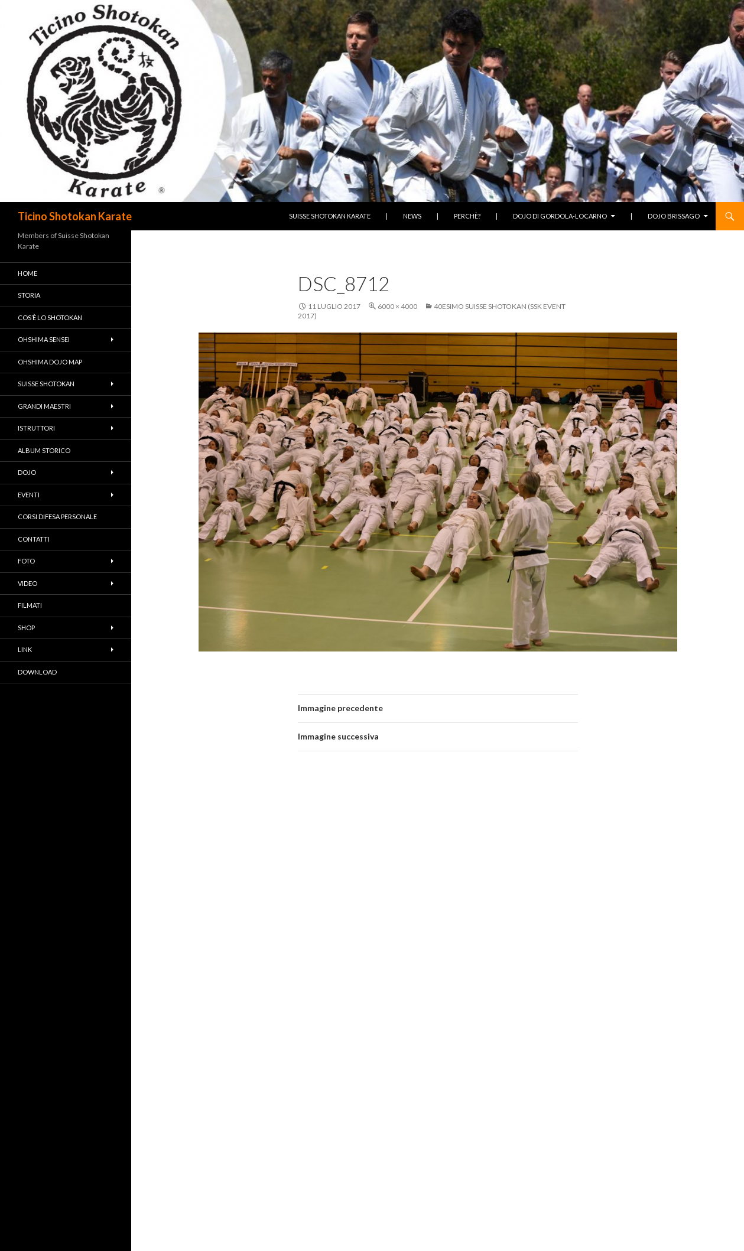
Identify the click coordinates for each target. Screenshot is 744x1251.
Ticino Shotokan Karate (75, 216)
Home (27, 273)
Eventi (29, 495)
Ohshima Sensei (44, 339)
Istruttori (36, 428)
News (412, 216)
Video (27, 583)
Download (37, 672)
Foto (26, 561)
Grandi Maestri (44, 406)
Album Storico (44, 450)
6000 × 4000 (397, 306)
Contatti (34, 539)
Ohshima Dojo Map (50, 362)
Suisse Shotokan (46, 383)
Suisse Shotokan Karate (330, 216)
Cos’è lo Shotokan (50, 317)
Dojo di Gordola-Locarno (560, 216)
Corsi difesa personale (57, 516)
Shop (26, 627)
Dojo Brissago (674, 216)
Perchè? (467, 216)
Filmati (30, 605)
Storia (29, 295)
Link (25, 649)
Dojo (27, 472)
